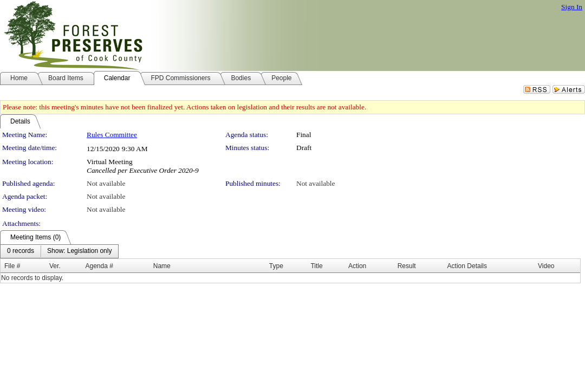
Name (162, 266)
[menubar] (59, 251)
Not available (106, 183)
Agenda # (99, 266)
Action (357, 266)
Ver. (55, 266)
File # (12, 266)
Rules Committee (112, 135)
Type (276, 266)
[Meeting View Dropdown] (79, 251)
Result (407, 266)
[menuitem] (21, 251)
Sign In (571, 7)
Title (316, 266)
